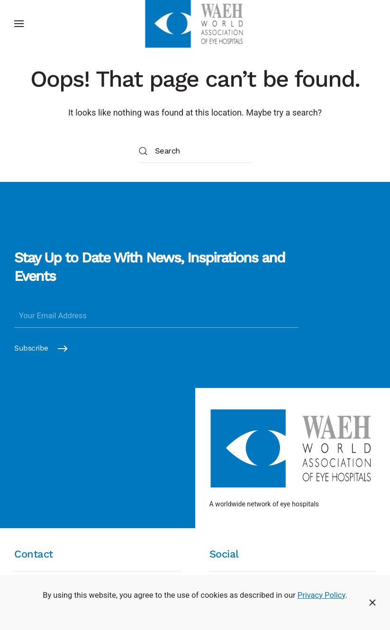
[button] (19, 23)
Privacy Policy (321, 595)
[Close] (372, 602)
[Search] (195, 151)
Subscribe (31, 348)
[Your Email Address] (156, 316)
